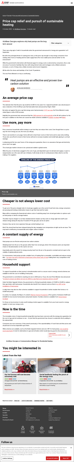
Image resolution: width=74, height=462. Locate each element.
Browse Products (30, 408)
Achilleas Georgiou (20, 29)
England (51, 117)
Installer (5, 412)
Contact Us (28, 410)
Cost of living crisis (27, 400)
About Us (51, 408)
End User (5, 417)
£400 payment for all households (43, 115)
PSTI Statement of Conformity (33, 420)
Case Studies (52, 412)
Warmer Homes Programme (39, 295)
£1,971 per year (48, 110)
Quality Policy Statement (54, 420)
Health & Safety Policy (31, 418)
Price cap (16, 400)
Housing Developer (8, 420)
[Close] (71, 450)
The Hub (28, 412)
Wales (64, 117)
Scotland (56, 117)
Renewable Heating (39, 400)
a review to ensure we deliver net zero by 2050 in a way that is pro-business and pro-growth (30, 279)
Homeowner (6, 410)
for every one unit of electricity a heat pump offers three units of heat (27, 257)
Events (50, 414)
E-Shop (50, 416)
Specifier (5, 415)
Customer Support (53, 410)
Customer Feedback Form (55, 418)
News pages (28, 414)
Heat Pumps (49, 400)
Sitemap (28, 416)
